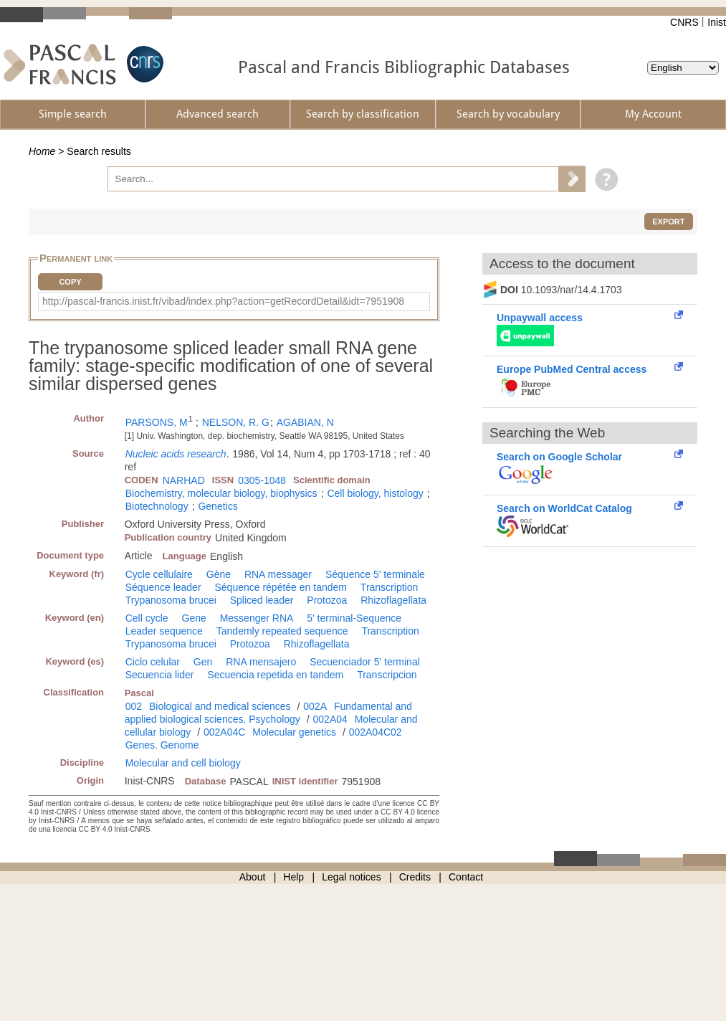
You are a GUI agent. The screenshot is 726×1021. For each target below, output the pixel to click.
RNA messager (278, 574)
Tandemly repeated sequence (282, 631)
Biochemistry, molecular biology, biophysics (221, 493)
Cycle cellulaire (159, 574)
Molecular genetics (294, 732)
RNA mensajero (261, 662)
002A (315, 706)
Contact (466, 877)
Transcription (389, 587)
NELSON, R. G (235, 422)
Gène (218, 574)
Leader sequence (164, 631)
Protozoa (327, 600)
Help (293, 877)
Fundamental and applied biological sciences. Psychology (268, 713)
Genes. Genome (162, 745)
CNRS (684, 22)
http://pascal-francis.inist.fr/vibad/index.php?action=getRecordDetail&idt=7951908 (223, 301)
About (252, 877)
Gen (203, 662)
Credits (415, 877)
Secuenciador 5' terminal (365, 662)
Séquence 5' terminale (375, 574)
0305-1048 (262, 480)
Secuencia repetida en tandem (275, 674)
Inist (716, 22)
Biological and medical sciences (220, 706)
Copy (70, 281)
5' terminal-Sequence (354, 618)
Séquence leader (163, 587)
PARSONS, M (156, 422)
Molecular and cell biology (183, 763)
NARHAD (184, 480)
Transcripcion (387, 674)
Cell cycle (146, 618)
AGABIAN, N (305, 422)
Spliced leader (262, 600)
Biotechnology (156, 506)
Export (668, 221)
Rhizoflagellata (393, 600)
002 (133, 706)
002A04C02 (375, 732)
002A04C (224, 732)
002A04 (330, 719)
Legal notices (351, 877)
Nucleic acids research (175, 454)
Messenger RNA (257, 618)
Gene (194, 618)
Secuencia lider (159, 674)
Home (42, 151)
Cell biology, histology (375, 493)
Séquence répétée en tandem (280, 587)
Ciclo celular (152, 662)
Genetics (217, 506)
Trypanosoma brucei (170, 600)
